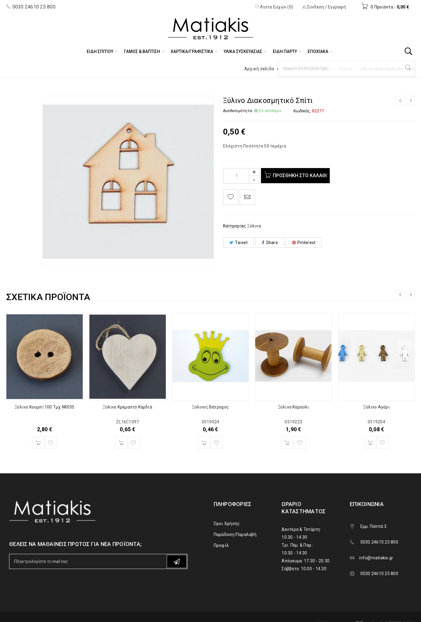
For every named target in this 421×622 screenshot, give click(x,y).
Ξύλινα (346, 68)
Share (270, 242)
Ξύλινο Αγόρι (376, 407)
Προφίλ (221, 545)
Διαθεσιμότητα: (238, 110)
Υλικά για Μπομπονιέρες (306, 68)
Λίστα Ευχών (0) (274, 7)
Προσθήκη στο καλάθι (301, 175)
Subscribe (177, 561)
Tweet (238, 242)
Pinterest (304, 242)
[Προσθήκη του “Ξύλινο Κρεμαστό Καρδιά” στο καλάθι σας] (121, 442)
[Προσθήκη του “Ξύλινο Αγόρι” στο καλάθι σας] (370, 442)
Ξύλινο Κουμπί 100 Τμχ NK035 (44, 407)
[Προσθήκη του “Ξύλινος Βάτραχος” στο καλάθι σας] (204, 442)
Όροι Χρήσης (227, 523)
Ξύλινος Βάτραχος (210, 407)
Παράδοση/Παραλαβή (235, 534)
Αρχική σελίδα (259, 68)
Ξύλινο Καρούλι (293, 407)
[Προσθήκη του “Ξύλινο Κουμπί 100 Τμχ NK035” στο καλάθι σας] (38, 442)
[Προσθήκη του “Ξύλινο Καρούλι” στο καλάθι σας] (287, 442)
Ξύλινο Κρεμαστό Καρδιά (127, 407)
